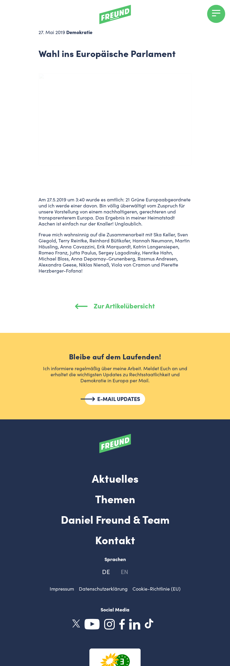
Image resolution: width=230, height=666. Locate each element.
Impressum (62, 589)
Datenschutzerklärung (103, 589)
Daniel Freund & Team (115, 518)
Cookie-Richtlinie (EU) (156, 589)
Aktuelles (115, 477)
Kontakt (115, 539)
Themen (115, 498)
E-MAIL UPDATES (118, 399)
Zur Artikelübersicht (115, 305)
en (124, 571)
